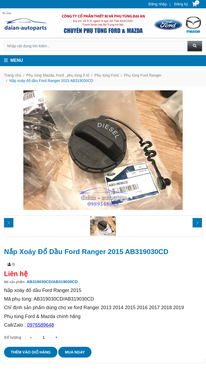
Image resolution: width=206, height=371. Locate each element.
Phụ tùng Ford (106, 75)
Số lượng (12, 337)
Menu (13, 60)
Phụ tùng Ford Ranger (142, 75)
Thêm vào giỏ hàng (31, 352)
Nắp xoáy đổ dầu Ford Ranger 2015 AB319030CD (51, 81)
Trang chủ (12, 75)
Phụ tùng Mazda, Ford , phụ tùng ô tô (57, 75)
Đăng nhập (158, 4)
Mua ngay (75, 352)
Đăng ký (180, 4)
